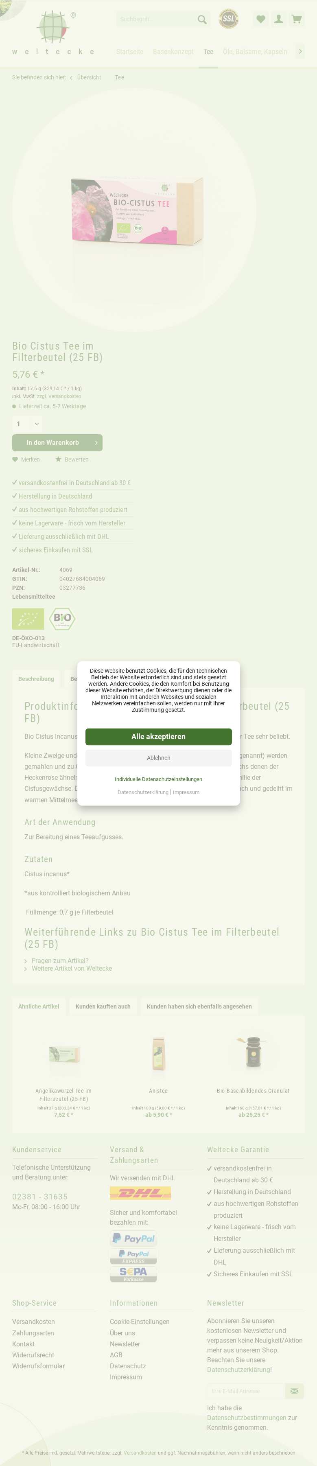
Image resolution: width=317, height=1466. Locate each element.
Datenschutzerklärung (144, 792)
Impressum (186, 792)
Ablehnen (159, 757)
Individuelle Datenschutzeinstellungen (158, 779)
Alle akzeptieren (158, 736)
